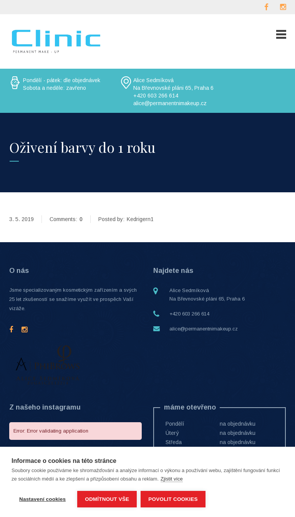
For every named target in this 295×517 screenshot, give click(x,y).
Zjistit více (172, 479)
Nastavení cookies (42, 499)
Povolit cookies (172, 499)
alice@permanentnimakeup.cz (203, 329)
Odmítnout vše (107, 499)
